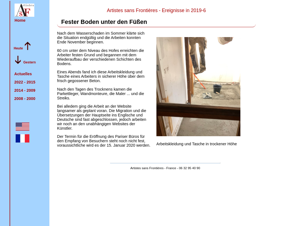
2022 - (24, 82)
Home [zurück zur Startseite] (20, 20)
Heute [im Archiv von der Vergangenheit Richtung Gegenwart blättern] (18, 48)
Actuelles (23, 74)
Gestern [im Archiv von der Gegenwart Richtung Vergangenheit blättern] (29, 62)
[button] (24, 10)
